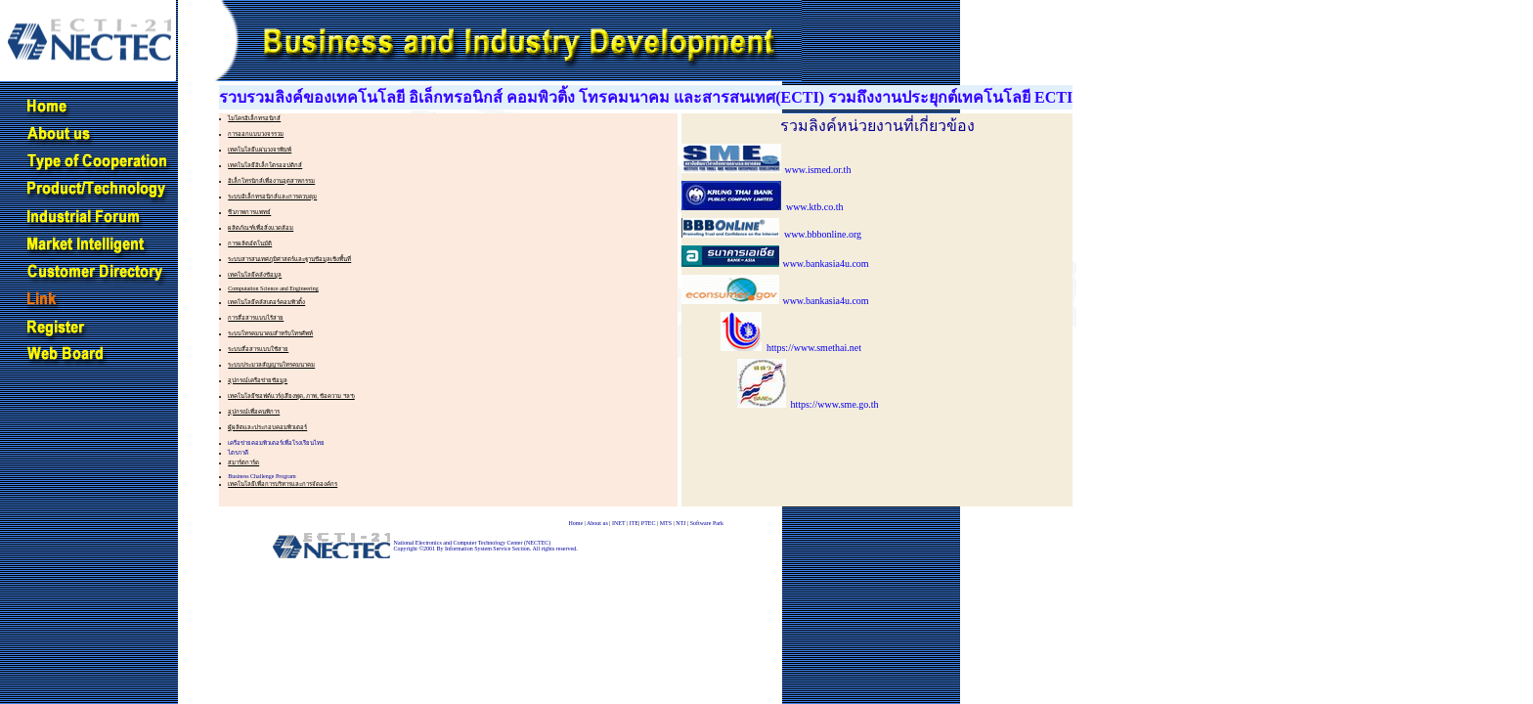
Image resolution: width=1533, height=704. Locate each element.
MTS (666, 523)
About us (597, 523)
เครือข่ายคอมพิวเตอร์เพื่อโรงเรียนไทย (276, 443)
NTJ (680, 523)
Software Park (706, 523)
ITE (634, 523)
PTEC (648, 523)
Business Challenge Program (261, 476)
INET (619, 523)
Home (575, 523)
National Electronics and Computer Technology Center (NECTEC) (472, 543)
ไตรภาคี (238, 453)
